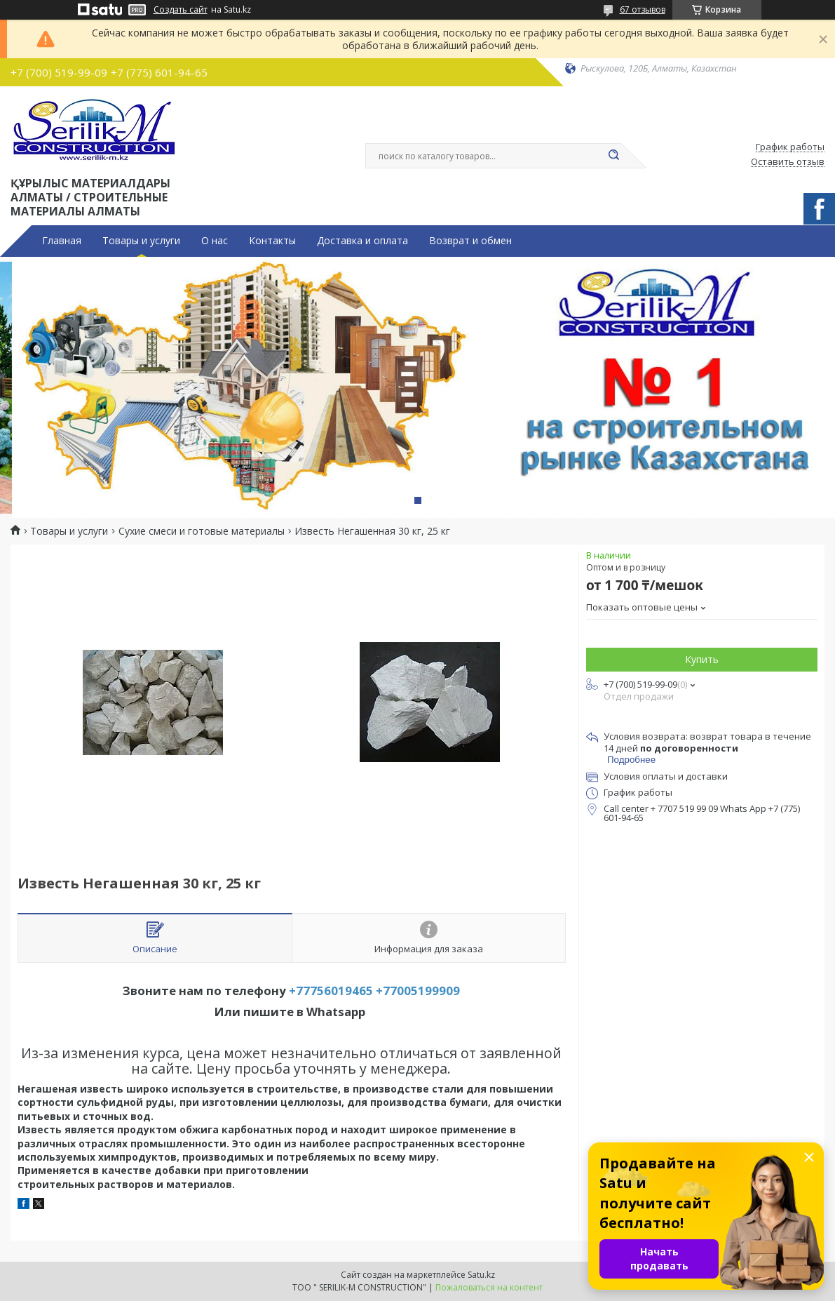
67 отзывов (642, 9)
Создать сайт (181, 10)
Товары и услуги (141, 241)
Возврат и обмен (470, 241)
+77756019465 (331, 990)
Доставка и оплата (362, 241)
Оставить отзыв (787, 162)
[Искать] (614, 155)
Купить (702, 659)
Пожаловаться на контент (489, 1287)
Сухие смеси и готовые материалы (201, 531)
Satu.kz (481, 1275)
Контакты (272, 241)
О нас (214, 241)
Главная (61, 241)
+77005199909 (418, 990)
